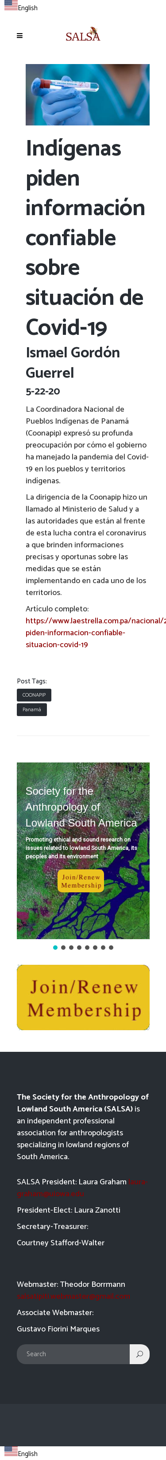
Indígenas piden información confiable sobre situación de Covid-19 (86, 238)
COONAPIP (34, 695)
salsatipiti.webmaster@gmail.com (73, 1296)
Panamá (32, 709)
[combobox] (21, 7)
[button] (83, 850)
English (21, 8)
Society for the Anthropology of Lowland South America (81, 807)
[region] (83, 857)
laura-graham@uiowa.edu (82, 1188)
